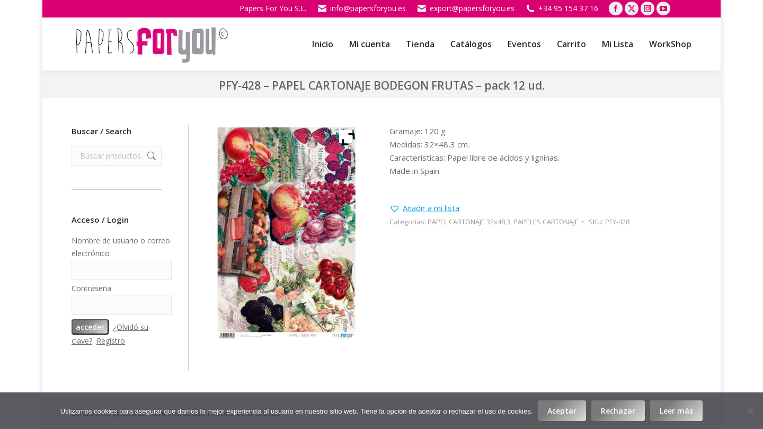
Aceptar (561, 411)
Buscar (150, 156)
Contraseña (91, 288)
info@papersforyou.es (361, 8)
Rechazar (618, 411)
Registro (110, 341)
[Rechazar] (749, 411)
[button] (424, 208)
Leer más (676, 411)
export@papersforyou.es (465, 8)
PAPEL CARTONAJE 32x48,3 (469, 221)
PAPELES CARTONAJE (546, 221)
